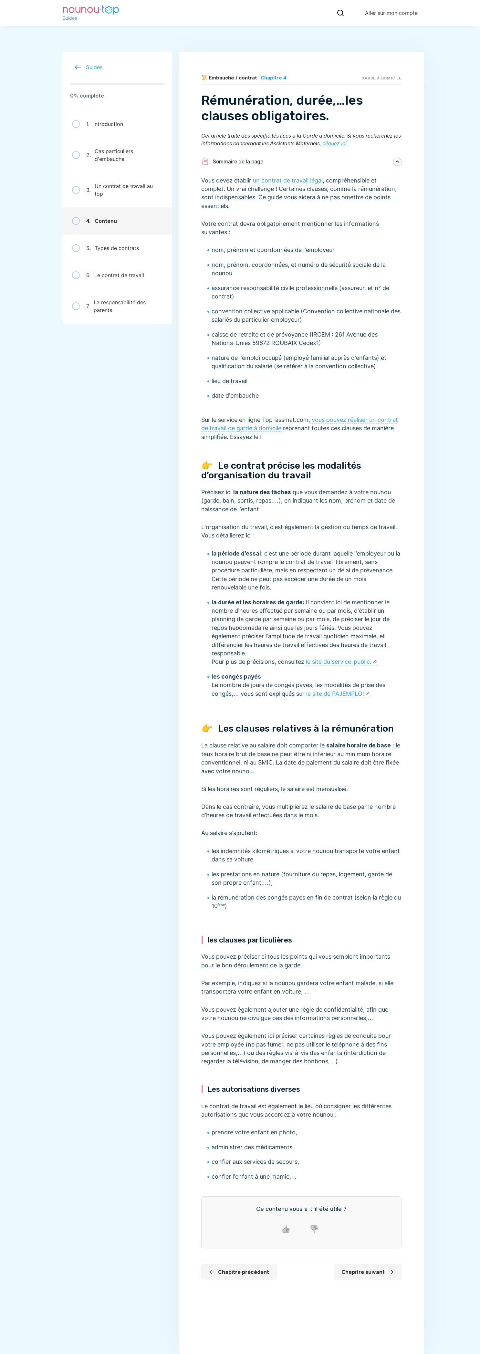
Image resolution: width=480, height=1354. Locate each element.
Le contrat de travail (108, 275)
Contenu (94, 221)
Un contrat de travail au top (112, 190)
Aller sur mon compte (391, 13)
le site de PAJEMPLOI (335, 693)
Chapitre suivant (367, 1272)
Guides (86, 67)
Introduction (97, 124)
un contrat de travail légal (288, 180)
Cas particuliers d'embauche (102, 155)
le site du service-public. (338, 661)
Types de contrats (105, 248)
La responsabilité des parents (109, 306)
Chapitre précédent (238, 1272)
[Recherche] (340, 12)
